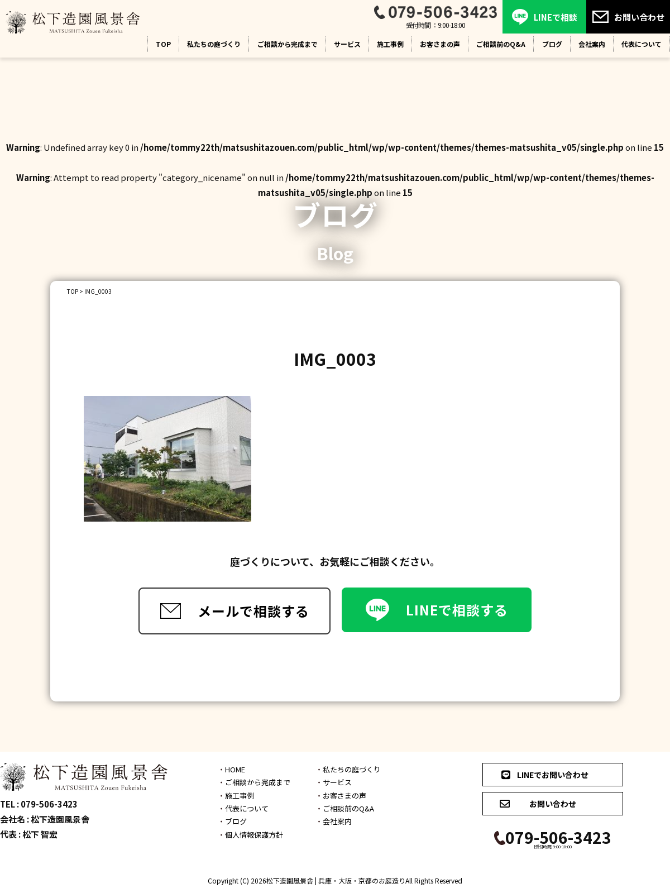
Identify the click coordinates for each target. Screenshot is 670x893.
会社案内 (591, 44)
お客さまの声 (440, 44)
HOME (235, 769)
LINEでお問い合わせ (544, 774)
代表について (247, 808)
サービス (347, 44)
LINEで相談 (544, 17)
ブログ (552, 44)
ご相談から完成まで (287, 44)
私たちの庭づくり (214, 44)
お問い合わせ (628, 17)
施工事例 (390, 44)
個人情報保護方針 (254, 834)
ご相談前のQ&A (500, 44)
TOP (163, 44)
